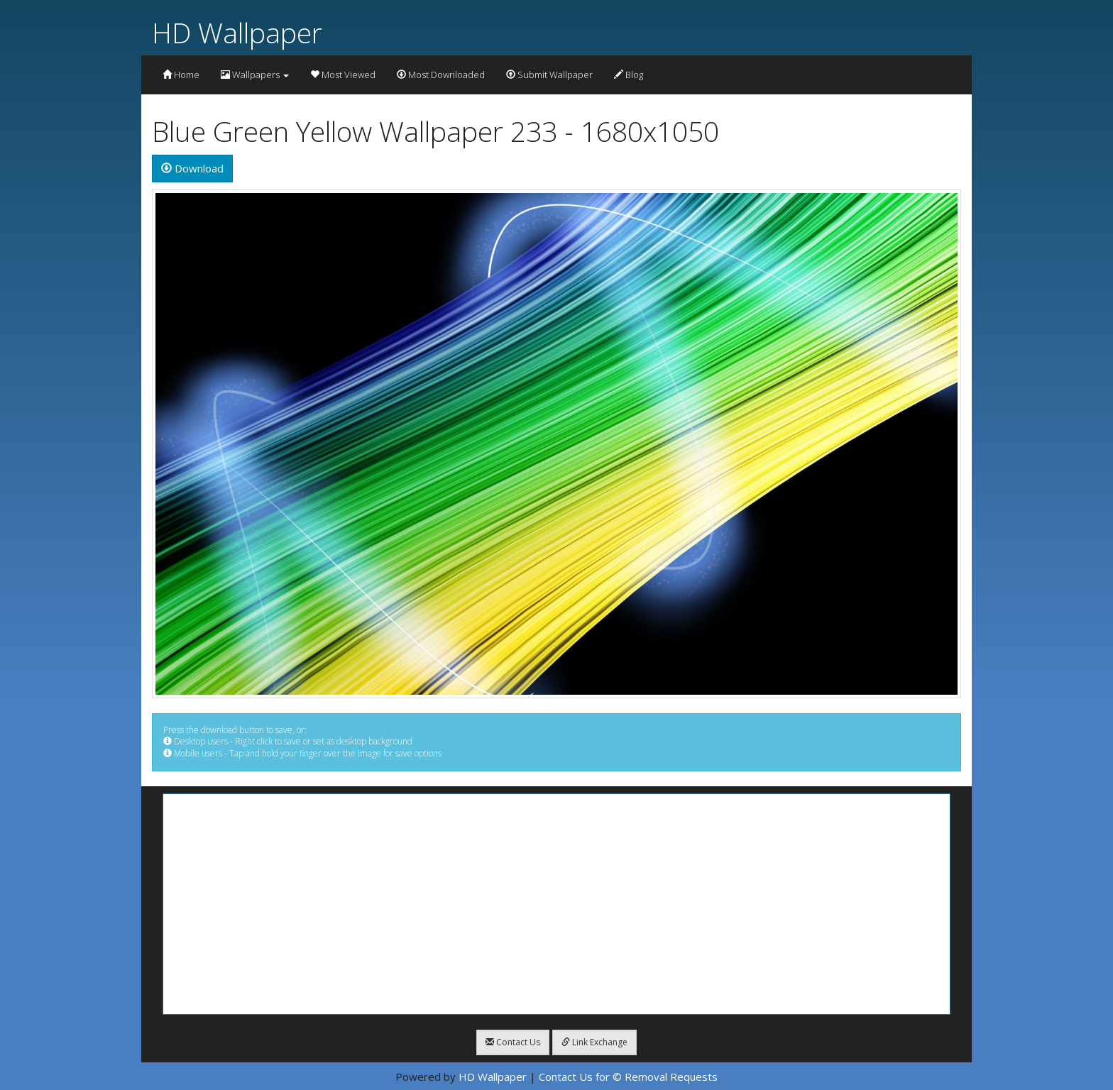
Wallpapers (255, 74)
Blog (628, 74)
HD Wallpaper (237, 32)
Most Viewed (342, 74)
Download (192, 168)
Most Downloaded (441, 74)
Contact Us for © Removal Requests (628, 1076)
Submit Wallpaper (549, 74)
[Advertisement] (556, 904)
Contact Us (513, 1042)
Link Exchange (594, 1042)
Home (181, 74)
